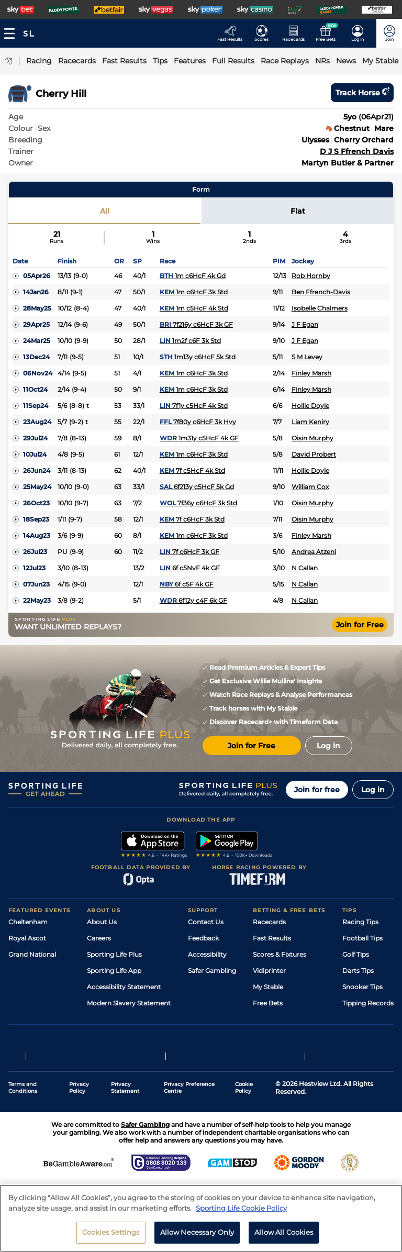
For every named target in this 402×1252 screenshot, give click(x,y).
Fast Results (272, 938)
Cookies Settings (111, 1232)
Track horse (362, 92)
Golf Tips (355, 954)
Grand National (32, 954)
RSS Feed (101, 1019)
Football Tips (362, 938)
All (104, 211)
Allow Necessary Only (197, 1232)
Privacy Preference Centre (189, 1099)
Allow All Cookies (283, 1232)
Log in (373, 789)
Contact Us (206, 922)
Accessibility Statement (124, 987)
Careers (99, 938)
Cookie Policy (244, 1099)
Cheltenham (28, 922)
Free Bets (268, 1003)
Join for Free (360, 624)
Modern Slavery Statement (129, 1003)
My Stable (268, 987)
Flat (298, 211)
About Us (102, 922)
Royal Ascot (27, 938)
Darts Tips (358, 970)
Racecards (269, 922)
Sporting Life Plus (114, 954)
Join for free (317, 789)
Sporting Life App (114, 970)
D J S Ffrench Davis (357, 151)
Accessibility (207, 954)
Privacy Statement (125, 1099)
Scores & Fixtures (279, 954)
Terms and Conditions (22, 1099)
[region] (201, 1218)
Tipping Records (368, 1003)
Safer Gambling (212, 970)
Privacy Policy (79, 1099)
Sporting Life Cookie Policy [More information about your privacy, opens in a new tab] (241, 1208)
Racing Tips (360, 922)
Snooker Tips (362, 987)
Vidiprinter (269, 970)
